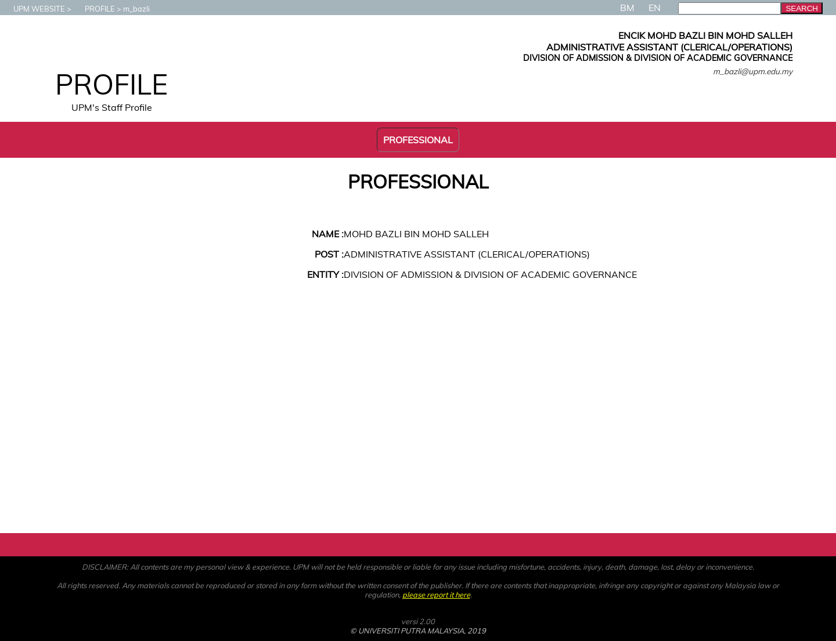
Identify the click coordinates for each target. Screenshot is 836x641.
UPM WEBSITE (33, 8)
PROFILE (94, 8)
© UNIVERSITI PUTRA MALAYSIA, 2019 (418, 630)
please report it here (436, 594)
